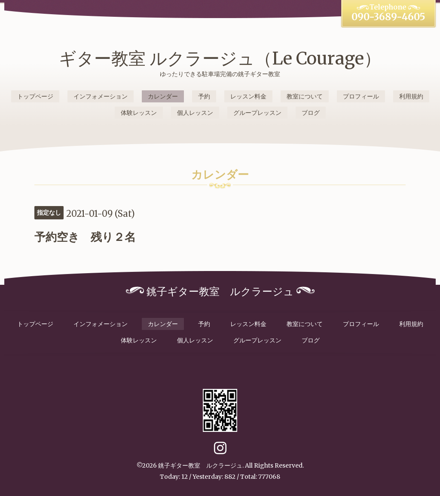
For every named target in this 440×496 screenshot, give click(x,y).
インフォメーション (100, 96)
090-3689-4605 (388, 17)
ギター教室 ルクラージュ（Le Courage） (220, 58)
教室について (305, 96)
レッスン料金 (248, 96)
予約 (204, 96)
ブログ (311, 113)
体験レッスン (139, 113)
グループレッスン (257, 113)
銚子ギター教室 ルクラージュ (200, 465)
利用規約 (411, 96)
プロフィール (361, 96)
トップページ (35, 96)
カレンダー (163, 96)
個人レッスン (195, 113)
